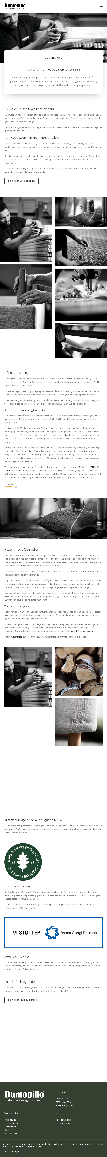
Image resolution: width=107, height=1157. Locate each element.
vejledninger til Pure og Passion (78, 631)
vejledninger (16, 636)
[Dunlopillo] (15, 6)
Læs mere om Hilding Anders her (22, 1000)
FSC (81, 438)
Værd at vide (10, 1119)
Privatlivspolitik (11, 1133)
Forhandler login (63, 1123)
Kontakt (8, 1130)
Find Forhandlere (63, 1119)
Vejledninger (10, 1126)
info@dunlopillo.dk (64, 1105)
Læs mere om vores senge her (21, 181)
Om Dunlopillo (11, 1123)
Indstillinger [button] (14, 1151)
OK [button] (6, 1151)
